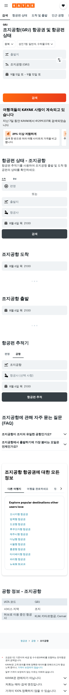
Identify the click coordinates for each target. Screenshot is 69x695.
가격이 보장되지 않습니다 (30, 667)
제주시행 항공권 (19, 534)
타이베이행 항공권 (20, 554)
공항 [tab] (18, 354)
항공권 (24, 640)
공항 (33, 640)
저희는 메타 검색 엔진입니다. (36, 684)
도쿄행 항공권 (17, 524)
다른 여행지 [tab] (14, 488)
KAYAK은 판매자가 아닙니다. (36, 678)
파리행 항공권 (17, 559)
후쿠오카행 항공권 (20, 529)
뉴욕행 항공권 (17, 564)
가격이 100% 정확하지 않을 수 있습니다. (36, 691)
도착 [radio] (4, 179)
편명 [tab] (7, 354)
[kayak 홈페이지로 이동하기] (23, 5)
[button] (6, 5)
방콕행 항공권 (17, 519)
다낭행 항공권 (17, 539)
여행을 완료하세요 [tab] (37, 488)
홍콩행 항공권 (17, 549)
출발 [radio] (15, 179)
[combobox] (9, 44)
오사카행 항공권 (19, 514)
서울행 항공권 (17, 544)
